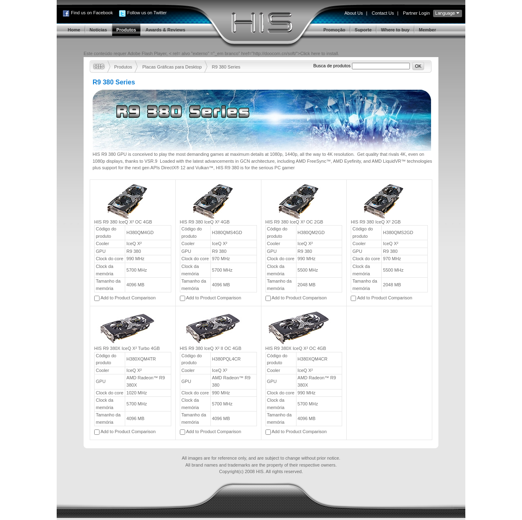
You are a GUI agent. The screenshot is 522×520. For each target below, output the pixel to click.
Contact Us (383, 13)
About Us (353, 13)
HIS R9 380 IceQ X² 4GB (205, 221)
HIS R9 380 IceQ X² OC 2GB (294, 221)
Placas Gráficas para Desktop (172, 66)
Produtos (123, 66)
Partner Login (416, 13)
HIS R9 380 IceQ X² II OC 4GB (210, 348)
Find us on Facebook (92, 12)
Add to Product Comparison (127, 297)
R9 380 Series (226, 66)
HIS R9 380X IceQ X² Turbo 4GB (127, 348)
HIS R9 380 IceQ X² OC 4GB (123, 221)
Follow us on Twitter (147, 12)
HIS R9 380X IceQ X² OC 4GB (295, 348)
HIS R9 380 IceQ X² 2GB (375, 221)
